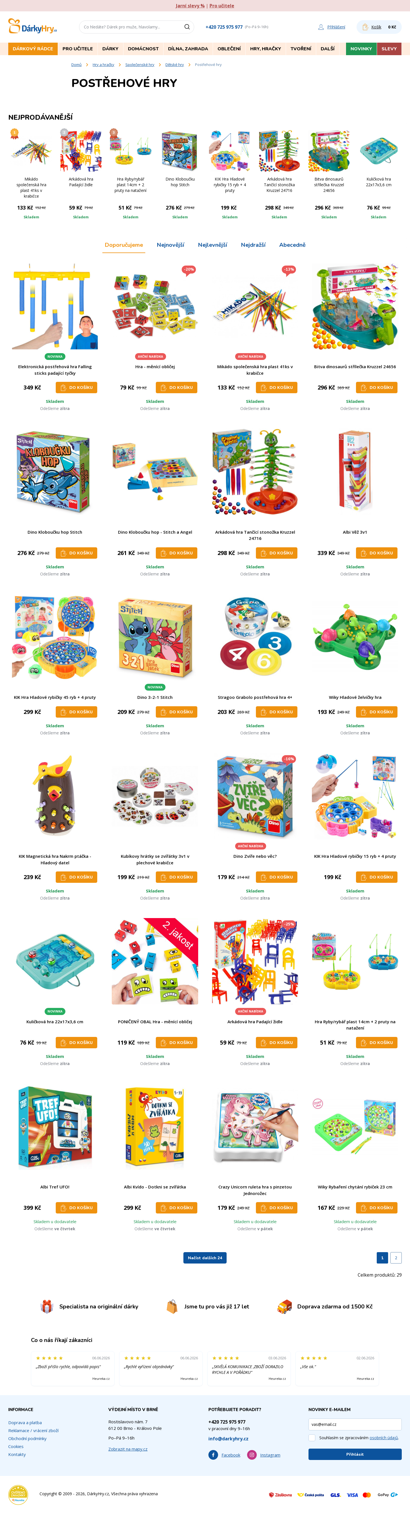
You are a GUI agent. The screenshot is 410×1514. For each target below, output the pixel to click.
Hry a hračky (103, 64)
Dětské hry (174, 64)
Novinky (361, 49)
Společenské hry (139, 64)
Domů (76, 64)
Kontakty (17, 1454)
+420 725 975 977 (224, 27)
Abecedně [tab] (292, 245)
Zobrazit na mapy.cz (128, 1449)
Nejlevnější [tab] (212, 245)
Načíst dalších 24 (205, 1258)
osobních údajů (384, 1437)
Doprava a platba (25, 1422)
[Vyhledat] (189, 27)
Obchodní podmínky (27, 1438)
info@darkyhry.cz (228, 1439)
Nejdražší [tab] (253, 245)
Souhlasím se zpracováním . (359, 1437)
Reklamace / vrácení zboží (33, 1430)
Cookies (16, 1446)
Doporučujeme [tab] (124, 245)
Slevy (389, 49)
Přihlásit (355, 1454)
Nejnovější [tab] (170, 245)
